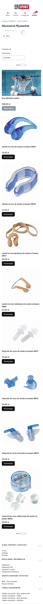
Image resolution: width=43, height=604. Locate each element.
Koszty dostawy (8, 584)
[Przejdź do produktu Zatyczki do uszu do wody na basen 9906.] (21, 433)
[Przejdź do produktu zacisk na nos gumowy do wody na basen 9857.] (21, 235)
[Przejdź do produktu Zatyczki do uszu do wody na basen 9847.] (21, 334)
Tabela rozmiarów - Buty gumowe (14, 598)
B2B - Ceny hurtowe (9, 581)
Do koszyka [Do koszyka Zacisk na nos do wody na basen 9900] (8, 157)
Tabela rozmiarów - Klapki (11, 596)
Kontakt (5, 555)
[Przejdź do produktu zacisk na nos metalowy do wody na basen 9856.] (21, 285)
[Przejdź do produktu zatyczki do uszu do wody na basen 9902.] (21, 381)
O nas (4, 551)
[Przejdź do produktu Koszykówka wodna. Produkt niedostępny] (21, 83)
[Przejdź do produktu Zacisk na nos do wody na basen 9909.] (21, 182)
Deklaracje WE (7, 567)
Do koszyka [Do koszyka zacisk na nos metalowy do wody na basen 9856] (8, 314)
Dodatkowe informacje (10, 572)
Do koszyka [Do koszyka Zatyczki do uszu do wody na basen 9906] (8, 463)
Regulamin (6, 565)
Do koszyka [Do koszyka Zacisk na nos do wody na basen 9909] (8, 214)
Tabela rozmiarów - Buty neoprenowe (16, 593)
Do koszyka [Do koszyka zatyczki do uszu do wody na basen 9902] (8, 409)
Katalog (5, 553)
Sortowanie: (6, 53)
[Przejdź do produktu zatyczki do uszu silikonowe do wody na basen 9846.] (21, 491)
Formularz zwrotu (8, 569)
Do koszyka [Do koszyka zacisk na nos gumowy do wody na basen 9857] (8, 263)
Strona (18, 65)
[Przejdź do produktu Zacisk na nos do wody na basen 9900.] (21, 129)
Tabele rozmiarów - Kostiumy (13, 600)
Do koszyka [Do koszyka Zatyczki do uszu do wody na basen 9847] (8, 361)
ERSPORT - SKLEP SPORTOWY (15, 21)
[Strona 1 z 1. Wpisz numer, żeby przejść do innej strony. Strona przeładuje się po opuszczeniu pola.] (23, 65)
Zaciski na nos (10, 30)
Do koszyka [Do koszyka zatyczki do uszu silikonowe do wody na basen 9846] (8, 526)
